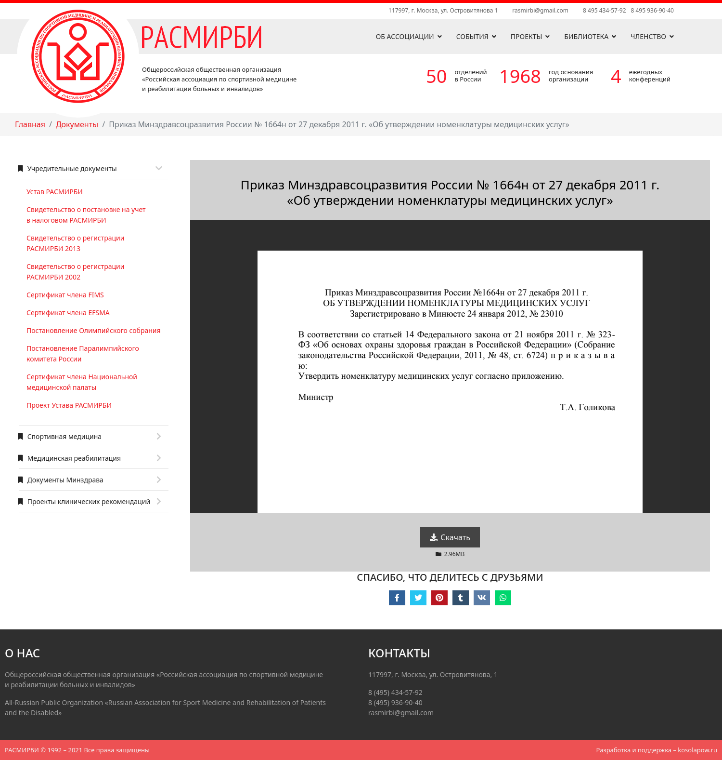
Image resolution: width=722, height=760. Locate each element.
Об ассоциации (405, 36)
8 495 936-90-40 (652, 10)
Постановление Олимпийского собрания (93, 330)
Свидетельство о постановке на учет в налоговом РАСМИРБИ (86, 215)
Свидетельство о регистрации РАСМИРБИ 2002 (75, 271)
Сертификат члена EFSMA (68, 312)
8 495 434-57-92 (604, 10)
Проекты (526, 36)
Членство (648, 36)
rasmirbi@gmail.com (540, 10)
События (472, 36)
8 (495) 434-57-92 (395, 692)
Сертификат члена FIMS (65, 294)
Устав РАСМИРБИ (54, 191)
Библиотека (586, 36)
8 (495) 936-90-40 (395, 702)
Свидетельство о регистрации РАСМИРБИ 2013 (75, 243)
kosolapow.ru (697, 750)
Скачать (450, 537)
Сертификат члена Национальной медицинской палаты (81, 382)
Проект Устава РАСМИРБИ (69, 405)
